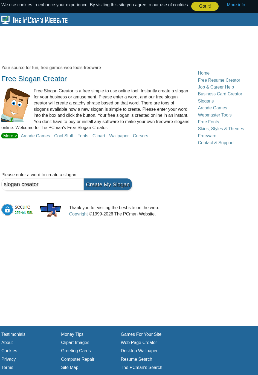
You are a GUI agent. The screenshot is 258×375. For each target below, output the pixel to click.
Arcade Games (35, 135)
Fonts (82, 135)
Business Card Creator (220, 94)
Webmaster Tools (214, 114)
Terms (7, 367)
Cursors (140, 135)
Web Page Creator (139, 342)
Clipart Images (75, 342)
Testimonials (13, 334)
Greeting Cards (76, 350)
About (7, 342)
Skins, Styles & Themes (221, 128)
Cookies (9, 350)
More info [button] (236, 4)
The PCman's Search (142, 367)
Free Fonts (208, 121)
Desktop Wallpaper (139, 350)
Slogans (206, 100)
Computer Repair (77, 359)
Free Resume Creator (219, 80)
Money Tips (72, 334)
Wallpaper (119, 135)
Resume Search (136, 359)
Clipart (98, 135)
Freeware (207, 135)
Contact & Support (216, 142)
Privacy (8, 359)
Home (204, 72)
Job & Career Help (216, 86)
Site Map (69, 367)
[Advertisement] (129, 45)
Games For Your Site (141, 334)
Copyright (78, 213)
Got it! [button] (205, 6)
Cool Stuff (63, 135)
